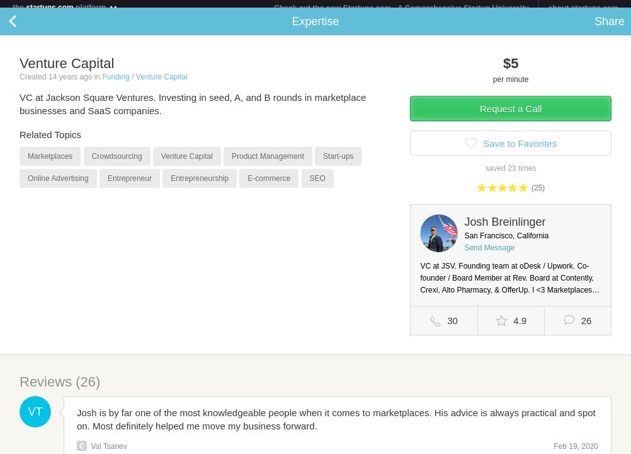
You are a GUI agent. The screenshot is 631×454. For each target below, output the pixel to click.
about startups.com (583, 8)
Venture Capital (162, 84)
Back (25, 29)
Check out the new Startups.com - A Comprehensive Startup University (401, 8)
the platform (65, 7)
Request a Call (511, 116)
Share (609, 29)
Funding (115, 84)
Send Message (489, 255)
